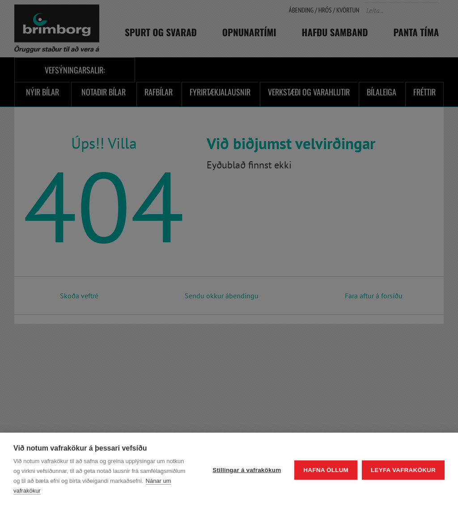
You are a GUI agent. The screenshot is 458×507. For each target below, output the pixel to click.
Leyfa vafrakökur (403, 470)
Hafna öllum (325, 470)
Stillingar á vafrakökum (246, 470)
